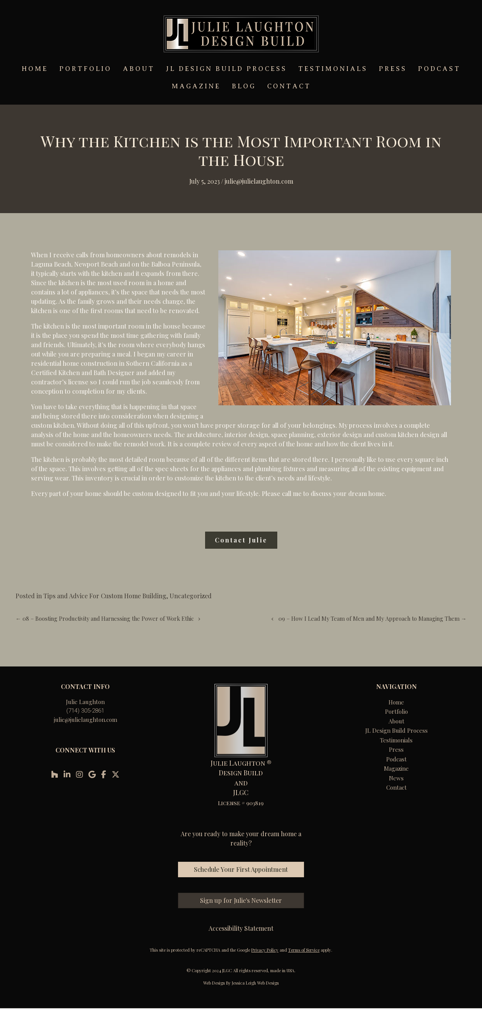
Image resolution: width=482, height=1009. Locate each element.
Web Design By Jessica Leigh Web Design (241, 983)
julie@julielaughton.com (85, 719)
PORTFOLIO (85, 68)
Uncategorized (190, 596)
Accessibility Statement (241, 928)
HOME (35, 68)
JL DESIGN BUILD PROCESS (226, 68)
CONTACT (289, 86)
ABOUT (139, 68)
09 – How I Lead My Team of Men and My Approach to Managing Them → (372, 618)
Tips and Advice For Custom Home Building (104, 596)
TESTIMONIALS (333, 68)
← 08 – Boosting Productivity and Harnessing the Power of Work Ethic (105, 618)
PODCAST (439, 68)
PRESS (393, 68)
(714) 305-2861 (85, 710)
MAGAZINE (196, 86)
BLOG (244, 86)
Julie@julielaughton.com (259, 181)
